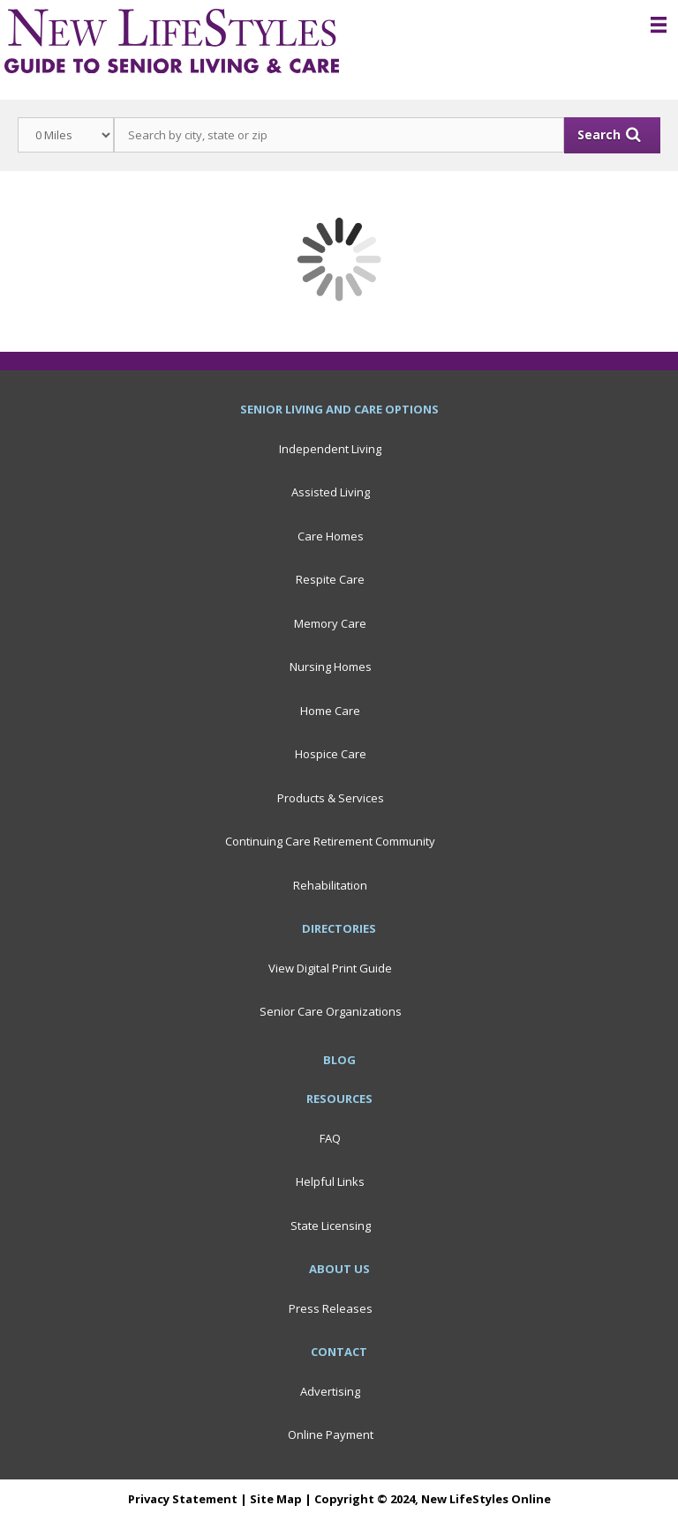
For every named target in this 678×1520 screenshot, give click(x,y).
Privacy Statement (182, 1499)
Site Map (276, 1499)
